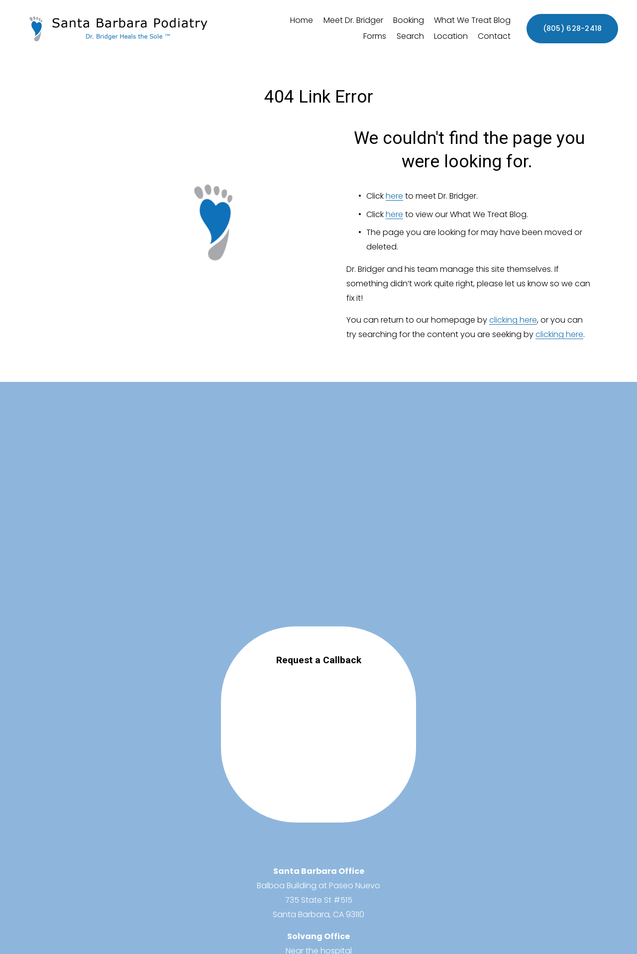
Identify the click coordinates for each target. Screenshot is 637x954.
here (394, 196)
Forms (374, 36)
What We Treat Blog (472, 20)
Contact (494, 36)
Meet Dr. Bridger (353, 20)
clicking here (513, 320)
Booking (408, 20)
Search (410, 36)
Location (451, 36)
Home (301, 20)
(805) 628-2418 (572, 28)
